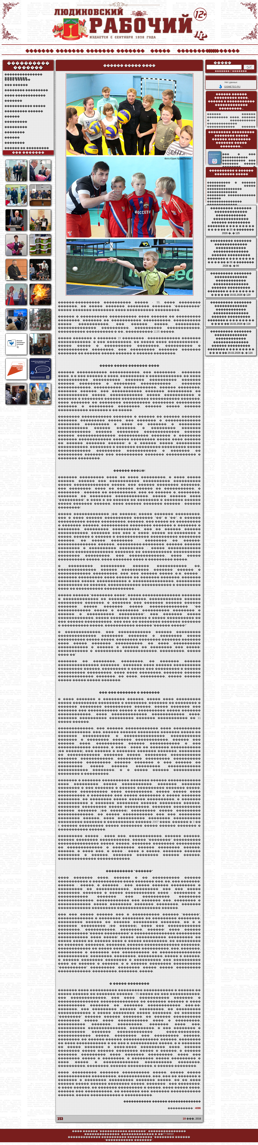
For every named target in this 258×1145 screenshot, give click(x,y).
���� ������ (17, 79)
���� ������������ (24, 95)
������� (39, 50)
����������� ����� (24, 106)
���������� (191, 50)
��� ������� (28, 152)
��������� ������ (23, 111)
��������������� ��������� (23, 74)
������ (12, 116)
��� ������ (16, 84)
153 (60, 1118)
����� (160, 50)
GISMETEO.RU (232, 86)
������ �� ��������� (26, 148)
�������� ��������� (26, 90)
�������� (221, 50)
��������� (15, 121)
